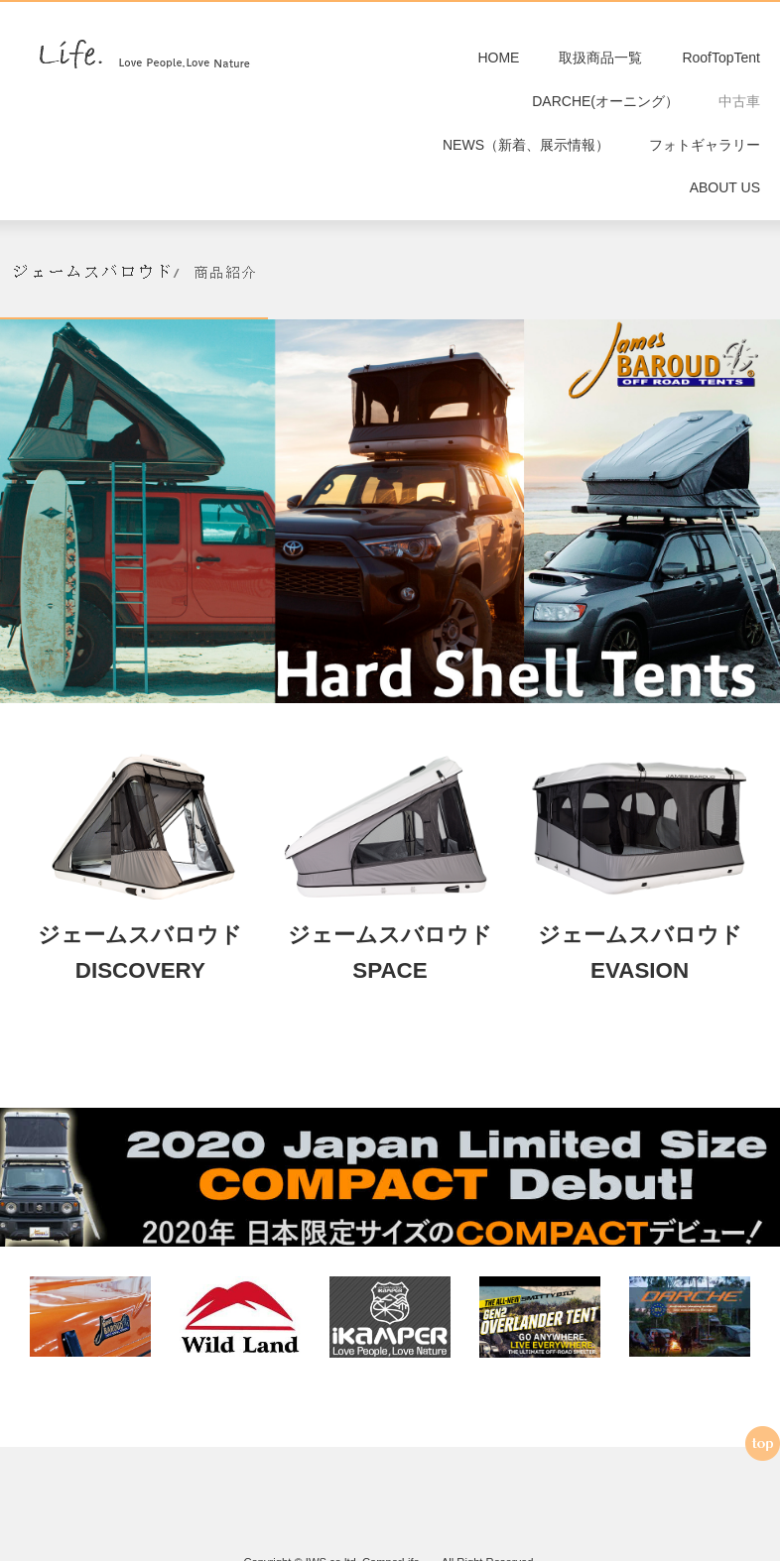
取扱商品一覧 (600, 59)
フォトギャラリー (704, 152)
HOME (498, 59)
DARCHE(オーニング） (605, 106)
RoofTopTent (721, 59)
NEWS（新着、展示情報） (526, 152)
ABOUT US (725, 198)
